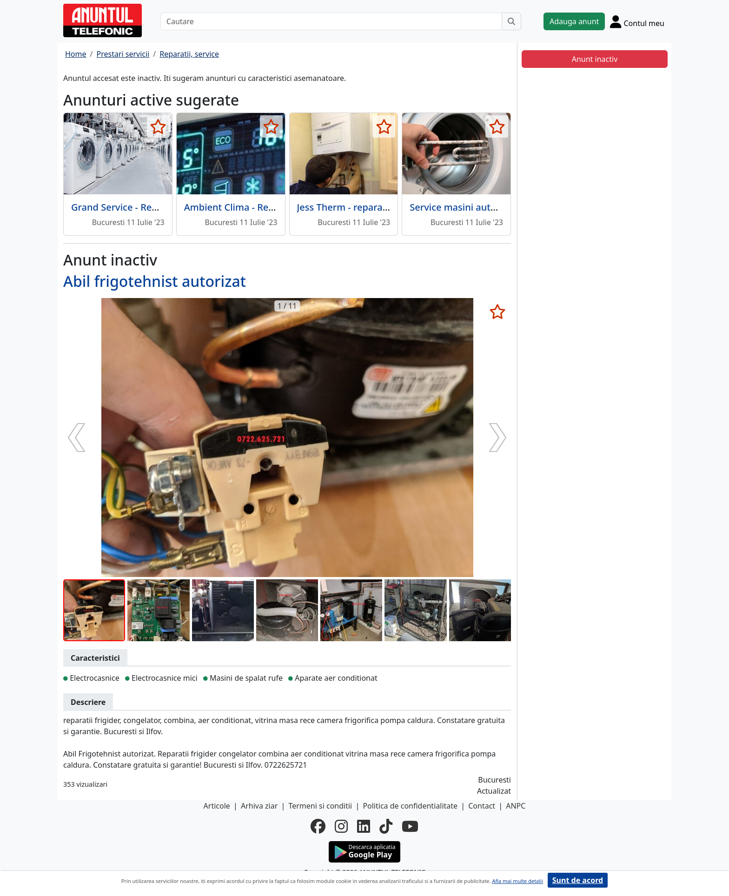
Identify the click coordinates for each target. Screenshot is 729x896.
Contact (481, 806)
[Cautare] (331, 21)
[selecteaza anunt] (158, 126)
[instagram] (341, 826)
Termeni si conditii (320, 806)
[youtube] (410, 826)
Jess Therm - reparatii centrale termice (381, 207)
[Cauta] (511, 21)
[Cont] (637, 21)
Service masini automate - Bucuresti (489, 207)
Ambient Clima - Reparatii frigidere (261, 207)
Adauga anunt (574, 21)
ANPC (515, 806)
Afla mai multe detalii (517, 880)
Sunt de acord (577, 880)
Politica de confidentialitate (410, 806)
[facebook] (318, 826)
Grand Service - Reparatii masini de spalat (163, 207)
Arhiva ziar (259, 806)
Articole (217, 806)
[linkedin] (363, 826)
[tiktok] (385, 826)
